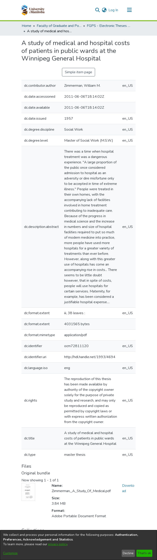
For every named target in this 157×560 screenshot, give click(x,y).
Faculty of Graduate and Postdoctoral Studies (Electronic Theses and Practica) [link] (59, 25)
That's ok (144, 553)
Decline (128, 553)
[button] (33, 10)
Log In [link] (113, 10)
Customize (10, 553)
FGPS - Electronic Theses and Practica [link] (109, 25)
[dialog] (78, 545)
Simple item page (78, 72)
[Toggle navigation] (129, 10)
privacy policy (57, 544)
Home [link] (26, 25)
